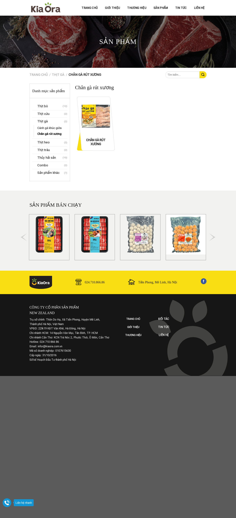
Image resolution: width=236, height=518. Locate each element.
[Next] (212, 237)
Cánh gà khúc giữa (49, 128)
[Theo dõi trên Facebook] (203, 281)
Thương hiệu (136, 8)
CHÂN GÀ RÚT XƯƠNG (96, 142)
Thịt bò (42, 106)
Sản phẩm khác (48, 173)
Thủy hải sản (46, 158)
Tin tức (181, 8)
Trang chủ (90, 8)
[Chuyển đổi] (34, 106)
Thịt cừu (43, 114)
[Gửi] (203, 74)
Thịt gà (58, 74)
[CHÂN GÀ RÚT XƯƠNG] (96, 116)
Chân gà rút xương (49, 134)
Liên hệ (199, 8)
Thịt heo (43, 142)
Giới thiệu (112, 8)
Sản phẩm (161, 8)
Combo (42, 165)
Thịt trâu (43, 150)
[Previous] (24, 237)
